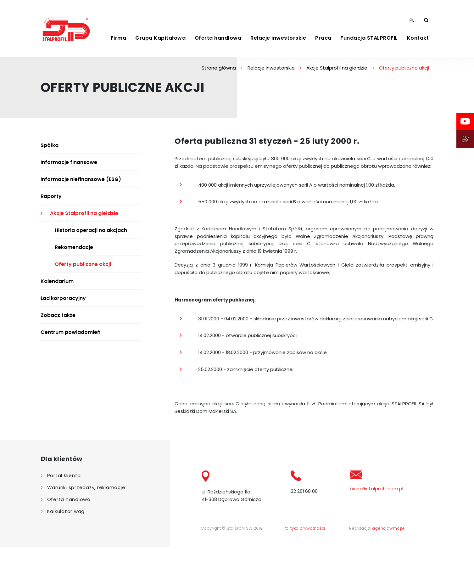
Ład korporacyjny (63, 304)
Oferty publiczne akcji (83, 270)
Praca (323, 40)
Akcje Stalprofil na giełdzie (336, 73)
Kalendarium (57, 287)
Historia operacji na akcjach (91, 236)
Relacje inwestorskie (278, 40)
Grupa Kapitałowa (160, 40)
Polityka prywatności (304, 544)
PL (412, 22)
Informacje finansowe (69, 168)
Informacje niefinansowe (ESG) (81, 185)
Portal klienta (64, 490)
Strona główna (219, 73)
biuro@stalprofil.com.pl (376, 504)
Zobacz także (58, 321)
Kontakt (418, 40)
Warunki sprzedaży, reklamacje (86, 502)
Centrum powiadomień (71, 338)
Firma (118, 40)
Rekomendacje (74, 253)
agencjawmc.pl (388, 544)
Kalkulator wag (66, 526)
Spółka (50, 151)
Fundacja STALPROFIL (369, 40)
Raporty (51, 202)
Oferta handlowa (218, 40)
